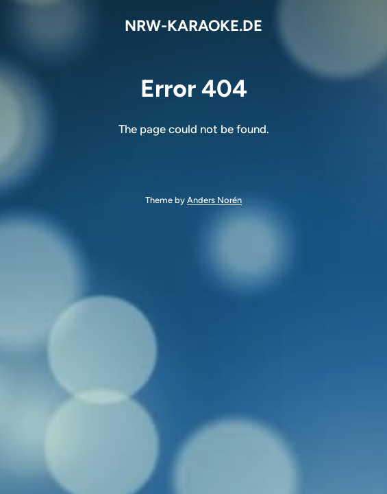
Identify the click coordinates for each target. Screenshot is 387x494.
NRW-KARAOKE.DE (193, 25)
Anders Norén (214, 200)
